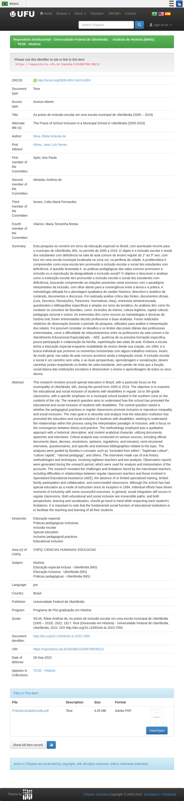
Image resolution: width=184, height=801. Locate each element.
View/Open (157, 730)
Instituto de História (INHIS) (133, 39)
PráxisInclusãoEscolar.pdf (30, 711)
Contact (130, 13)
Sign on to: (160, 25)
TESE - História (29, 44)
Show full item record (28, 745)
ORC (114, 13)
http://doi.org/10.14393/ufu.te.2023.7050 (61, 636)
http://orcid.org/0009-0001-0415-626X (64, 80)
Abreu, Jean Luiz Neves (50, 144)
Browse (63, 13)
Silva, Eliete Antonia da (49, 136)
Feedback (169, 794)
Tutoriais (97, 13)
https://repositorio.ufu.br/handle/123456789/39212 (68, 649)
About (80, 13)
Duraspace (151, 794)
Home (46, 13)
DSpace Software (96, 794)
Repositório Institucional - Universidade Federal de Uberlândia (60, 39)
